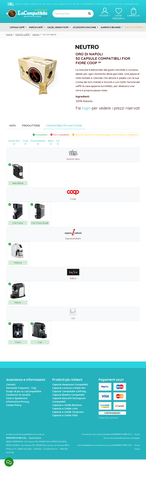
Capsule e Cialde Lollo (65, 408)
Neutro (35, 34)
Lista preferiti (119, 14)
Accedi (105, 12)
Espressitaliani (38, 142)
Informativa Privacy (17, 401)
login (86, 108)
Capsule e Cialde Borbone (67, 405)
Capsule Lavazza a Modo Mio (68, 387)
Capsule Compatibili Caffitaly (69, 391)
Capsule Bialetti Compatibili (68, 394)
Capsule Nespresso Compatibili (70, 384)
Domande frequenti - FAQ (21, 387)
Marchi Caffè (22, 34)
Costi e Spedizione (16, 398)
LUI (57, 142)
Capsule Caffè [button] (17, 27)
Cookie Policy (13, 405)
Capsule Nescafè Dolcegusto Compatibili (69, 400)
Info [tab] (12, 125)
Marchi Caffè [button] (36, 27)
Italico (51, 142)
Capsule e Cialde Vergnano (68, 411)
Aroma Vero (14, 142)
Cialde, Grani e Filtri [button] (58, 27)
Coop (25, 142)
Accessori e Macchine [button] (85, 27)
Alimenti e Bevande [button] (111, 27)
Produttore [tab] (31, 125)
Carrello (133, 12)
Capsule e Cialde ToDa (65, 415)
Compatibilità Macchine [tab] (64, 125)
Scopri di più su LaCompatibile (23, 391)
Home (9, 34)
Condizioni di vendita (18, 394)
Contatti (11, 384)
